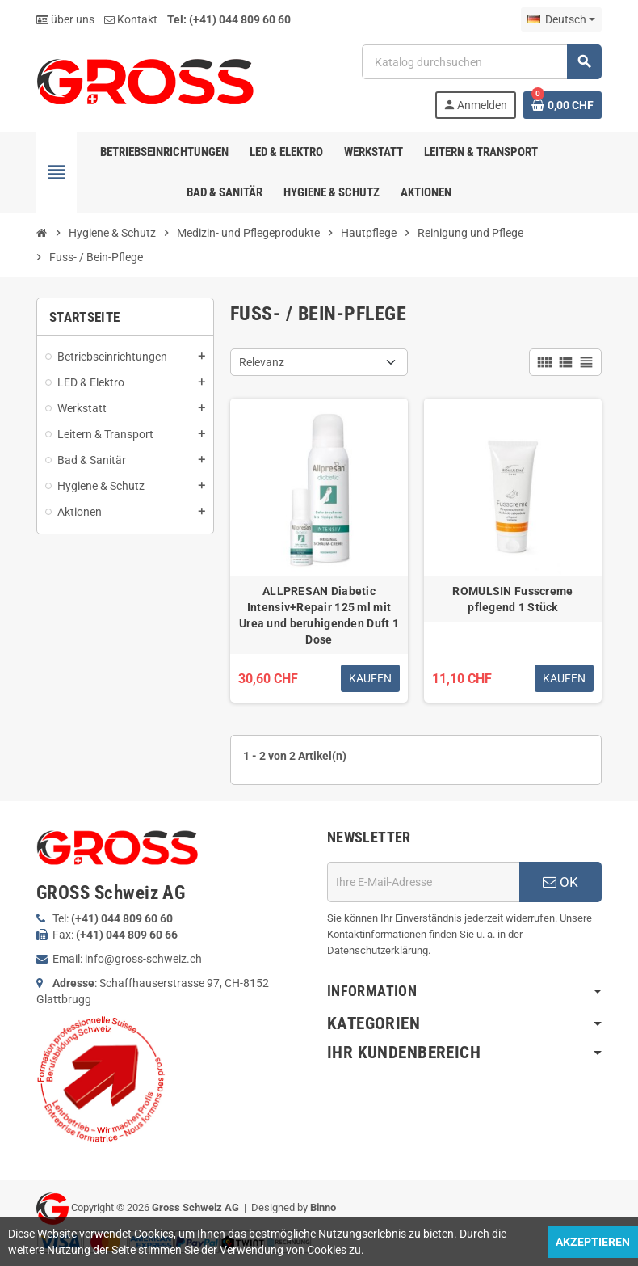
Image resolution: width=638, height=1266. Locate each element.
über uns (65, 19)
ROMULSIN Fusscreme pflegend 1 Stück (512, 599)
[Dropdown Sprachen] (561, 19)
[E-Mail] (423, 882)
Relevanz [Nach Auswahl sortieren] (261, 362)
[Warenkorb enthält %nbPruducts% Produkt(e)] (562, 105)
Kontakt (130, 19)
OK (560, 882)
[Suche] (481, 61)
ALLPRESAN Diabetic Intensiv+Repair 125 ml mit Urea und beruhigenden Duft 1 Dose (319, 615)
